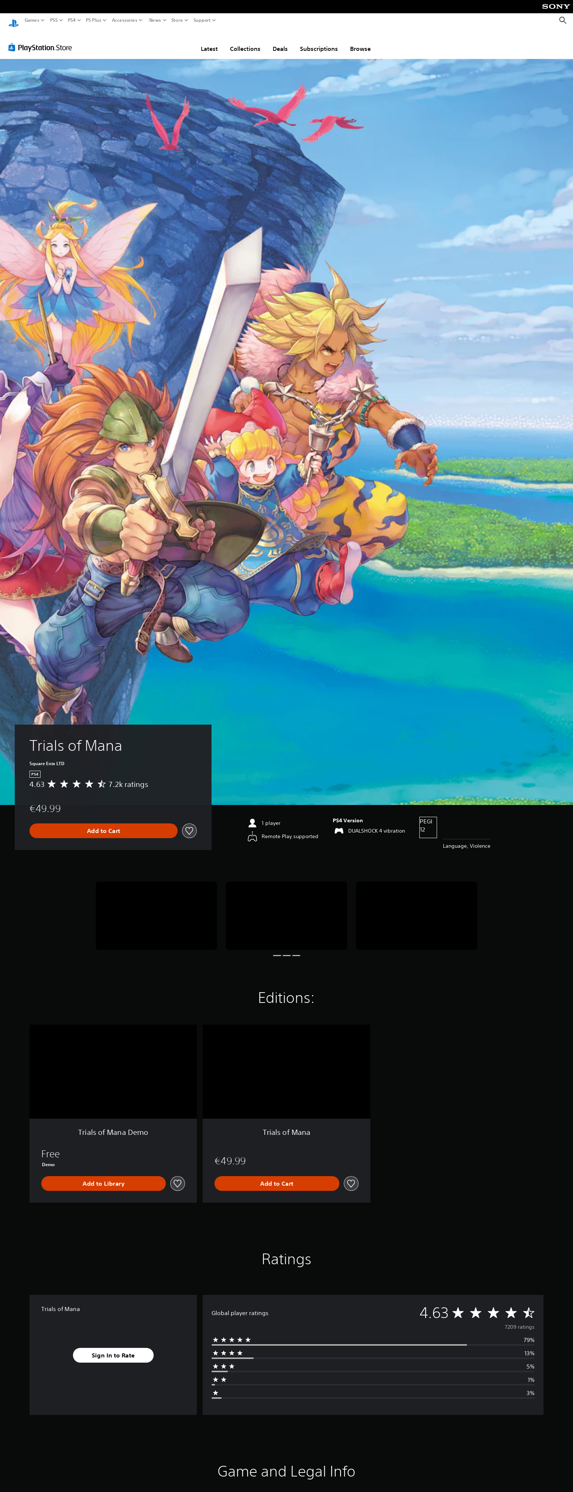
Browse (360, 41)
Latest (209, 41)
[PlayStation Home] (13, 20)
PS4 (72, 20)
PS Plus (93, 20)
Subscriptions (319, 41)
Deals (280, 41)
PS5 (54, 20)
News (155, 20)
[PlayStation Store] (42, 40)
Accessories (124, 20)
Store (177, 20)
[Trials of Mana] (156, 909)
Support (202, 20)
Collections (245, 41)
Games (32, 20)
